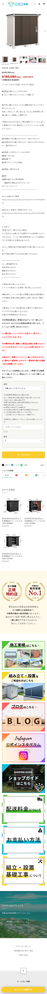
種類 (5, 384)
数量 (5, 437)
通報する (43, 465)
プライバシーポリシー (23, 946)
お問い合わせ (23, 955)
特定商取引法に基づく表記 (23, 951)
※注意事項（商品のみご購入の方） (17, 395)
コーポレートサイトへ (15, 922)
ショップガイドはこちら (12, 337)
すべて (7, 475)
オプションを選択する (23, 990)
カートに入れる (23, 455)
